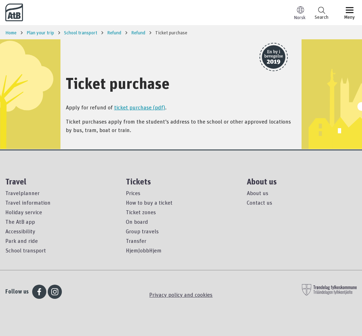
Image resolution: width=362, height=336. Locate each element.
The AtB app (20, 221)
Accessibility (20, 231)
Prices (133, 193)
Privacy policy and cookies (180, 294)
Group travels (142, 231)
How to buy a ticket (149, 202)
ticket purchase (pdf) (139, 107)
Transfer (136, 240)
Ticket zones (141, 212)
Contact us (259, 202)
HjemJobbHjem (144, 250)
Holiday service (23, 212)
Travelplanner (22, 193)
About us (257, 193)
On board (137, 221)
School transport (25, 250)
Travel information (28, 202)
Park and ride (21, 240)
